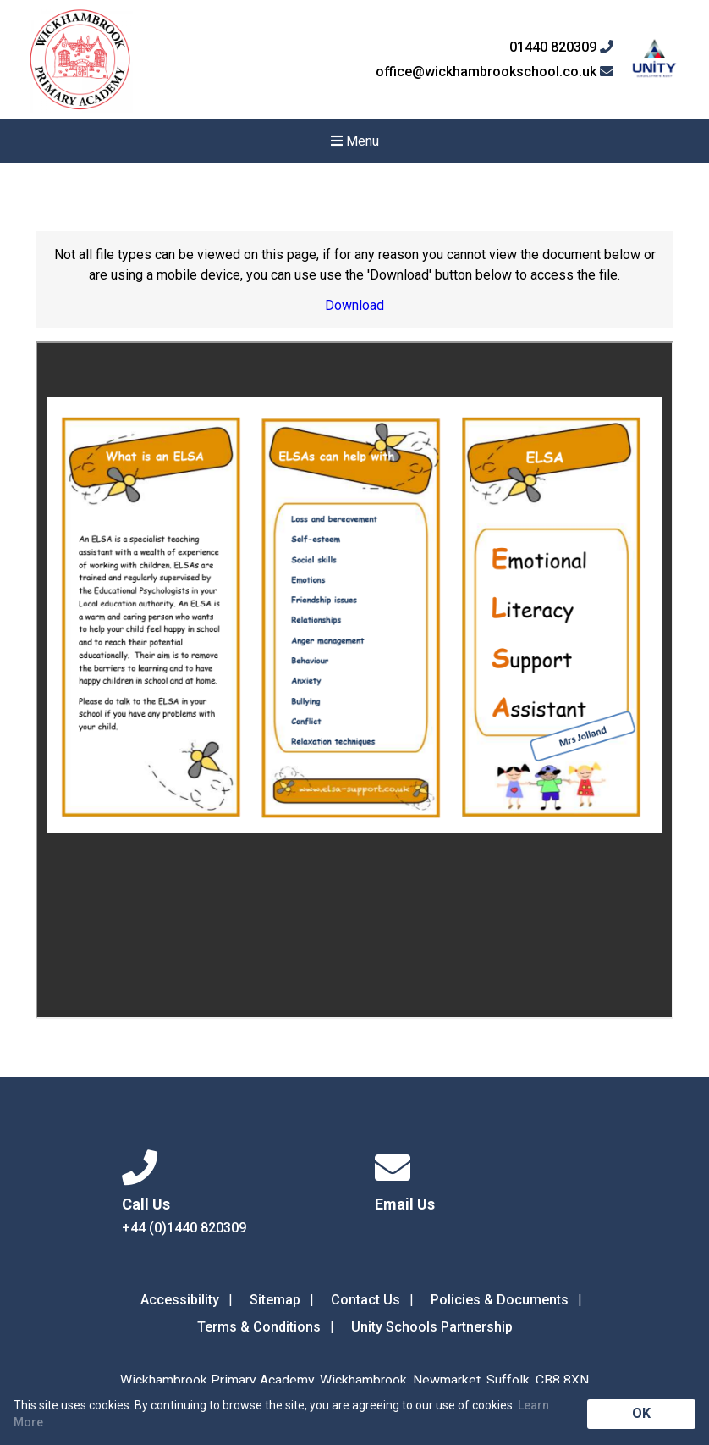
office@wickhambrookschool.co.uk (494, 72)
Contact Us (365, 1300)
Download (354, 305)
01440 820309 (561, 47)
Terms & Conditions (259, 1327)
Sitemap (275, 1300)
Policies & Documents (500, 1300)
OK (641, 1413)
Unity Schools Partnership (432, 1327)
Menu (355, 141)
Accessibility (179, 1300)
